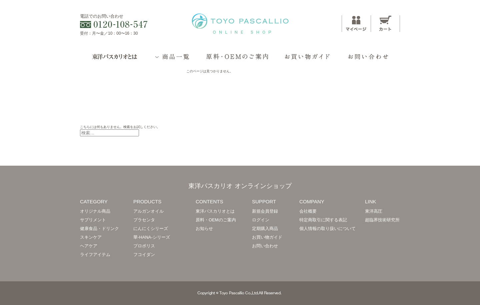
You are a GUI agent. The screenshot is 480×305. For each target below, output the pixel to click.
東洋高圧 (373, 211)
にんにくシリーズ (150, 228)
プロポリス (144, 245)
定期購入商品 (265, 228)
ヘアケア (88, 245)
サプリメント (93, 219)
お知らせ (204, 228)
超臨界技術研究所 (382, 219)
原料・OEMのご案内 (237, 59)
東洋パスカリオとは (113, 59)
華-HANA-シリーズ (151, 237)
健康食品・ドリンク (99, 228)
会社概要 (308, 211)
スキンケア (91, 237)
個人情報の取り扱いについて (327, 228)
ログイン (260, 219)
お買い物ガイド (307, 59)
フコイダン (144, 254)
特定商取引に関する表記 (323, 219)
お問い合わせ (369, 59)
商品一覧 (173, 59)
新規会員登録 (265, 211)
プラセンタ (144, 219)
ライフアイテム (95, 254)
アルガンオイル (148, 211)
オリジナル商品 (95, 211)
